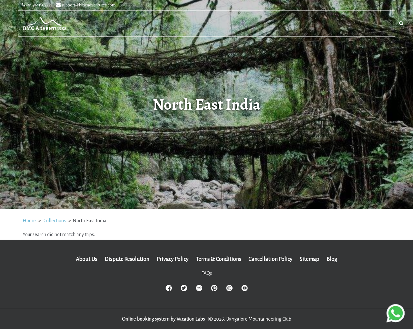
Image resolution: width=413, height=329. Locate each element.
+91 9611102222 (37, 5)
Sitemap (309, 259)
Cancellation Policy (270, 259)
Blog (332, 259)
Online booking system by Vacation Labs (164, 319)
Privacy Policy (172, 259)
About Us (86, 259)
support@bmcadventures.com (86, 5)
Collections (55, 220)
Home (29, 220)
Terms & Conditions (218, 259)
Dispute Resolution (127, 259)
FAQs (206, 273)
